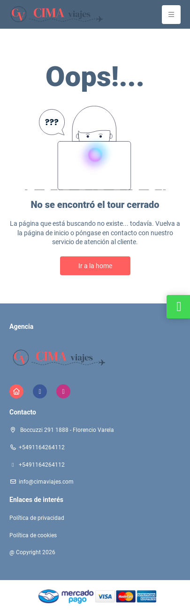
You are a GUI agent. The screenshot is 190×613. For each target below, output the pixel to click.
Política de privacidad (36, 518)
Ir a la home (95, 266)
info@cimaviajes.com (46, 481)
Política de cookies (33, 535)
